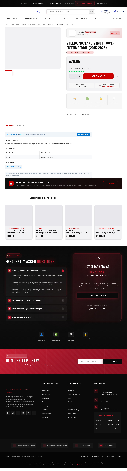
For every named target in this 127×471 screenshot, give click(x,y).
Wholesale (45, 423)
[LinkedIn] (23, 416)
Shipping (45, 410)
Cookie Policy (110, 459)
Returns (44, 406)
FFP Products (72, 423)
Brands (70, 406)
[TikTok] (34, 416)
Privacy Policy (84, 459)
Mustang (23, 24)
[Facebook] (8, 416)
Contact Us (45, 401)
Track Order (46, 397)
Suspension (31, 24)
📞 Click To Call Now (97, 299)
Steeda (12, 24)
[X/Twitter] (28, 416)
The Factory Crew (74, 397)
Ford (17, 24)
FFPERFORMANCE (84, 3)
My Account (46, 393)
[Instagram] (13, 416)
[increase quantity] (79, 76)
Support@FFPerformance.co (100, 279)
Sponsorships (46, 419)
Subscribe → (112, 364)
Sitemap (119, 459)
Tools (38, 24)
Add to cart (98, 76)
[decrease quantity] (71, 76)
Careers (70, 410)
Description (13, 128)
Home (6, 24)
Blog (69, 401)
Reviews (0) (28, 128)
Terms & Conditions (97, 459)
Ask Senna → (111, 186)
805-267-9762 (101, 3)
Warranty (45, 414)
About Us (71, 393)
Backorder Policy (73, 414)
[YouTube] (18, 416)
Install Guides (72, 419)
